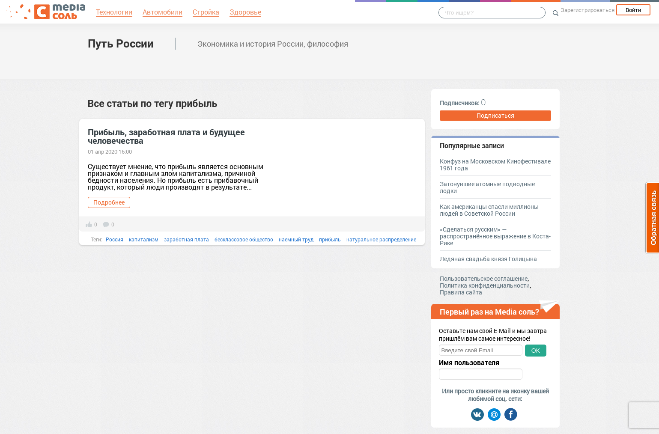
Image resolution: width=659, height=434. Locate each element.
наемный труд (296, 239)
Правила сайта (461, 292)
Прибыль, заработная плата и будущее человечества (166, 136)
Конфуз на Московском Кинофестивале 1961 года (495, 164)
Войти (633, 10)
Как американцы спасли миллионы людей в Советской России (489, 209)
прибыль (330, 239)
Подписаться (495, 115)
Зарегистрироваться (587, 10)
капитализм (143, 239)
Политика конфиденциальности (485, 285)
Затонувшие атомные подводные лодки (487, 187)
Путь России (121, 43)
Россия (114, 239)
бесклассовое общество (244, 239)
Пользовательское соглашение (484, 278)
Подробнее (109, 202)
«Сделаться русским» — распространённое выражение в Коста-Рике (495, 236)
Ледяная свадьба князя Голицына (488, 259)
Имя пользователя (469, 362)
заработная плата (186, 239)
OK (535, 350)
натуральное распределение (381, 239)
